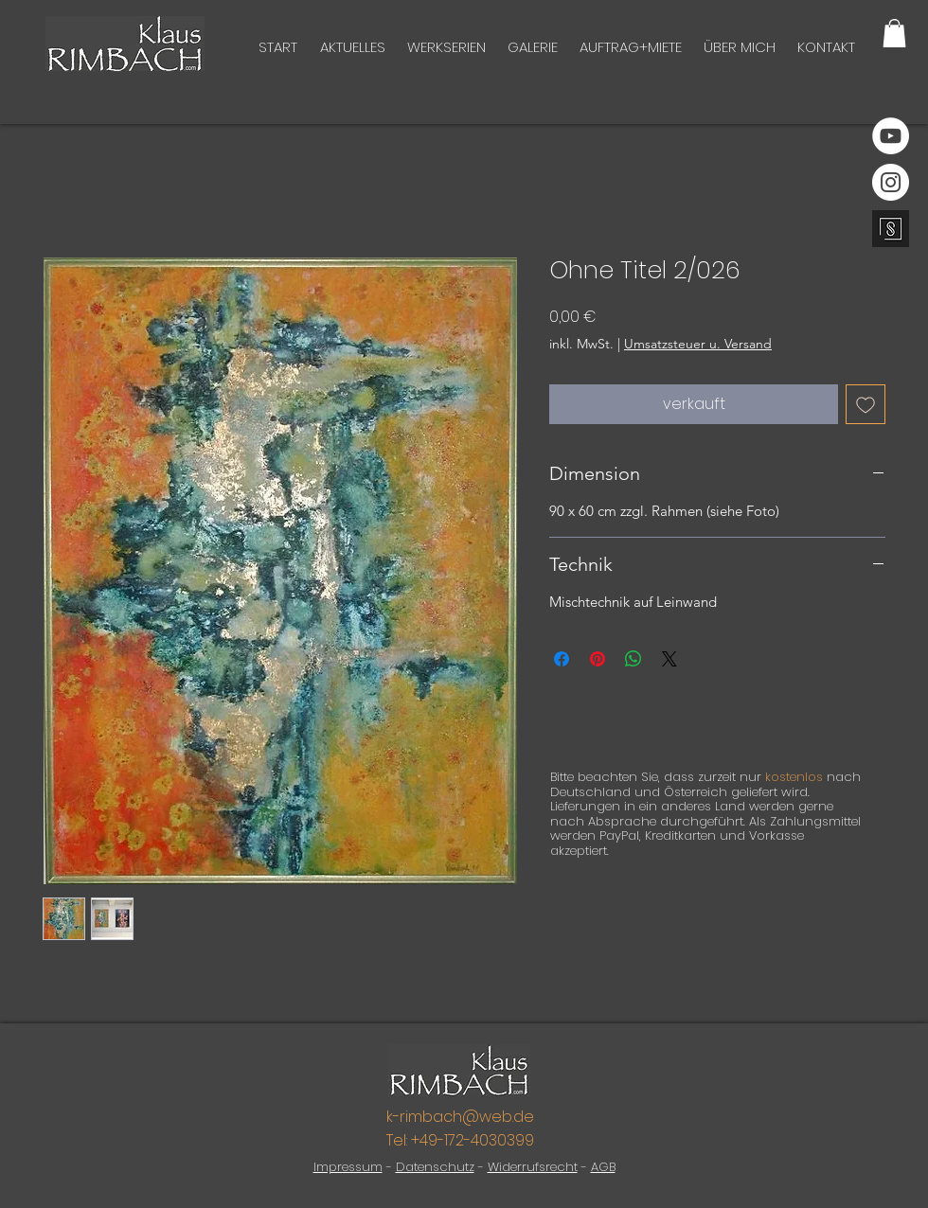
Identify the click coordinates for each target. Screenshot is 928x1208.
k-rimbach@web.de (460, 1117)
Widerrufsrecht (533, 1167)
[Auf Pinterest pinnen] (597, 659)
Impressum (348, 1167)
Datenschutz (435, 1167)
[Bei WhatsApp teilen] (633, 659)
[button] (894, 33)
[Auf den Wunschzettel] (865, 404)
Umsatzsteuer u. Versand (698, 343)
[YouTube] (890, 135)
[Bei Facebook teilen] (561, 659)
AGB (603, 1167)
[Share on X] (669, 659)
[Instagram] (890, 182)
